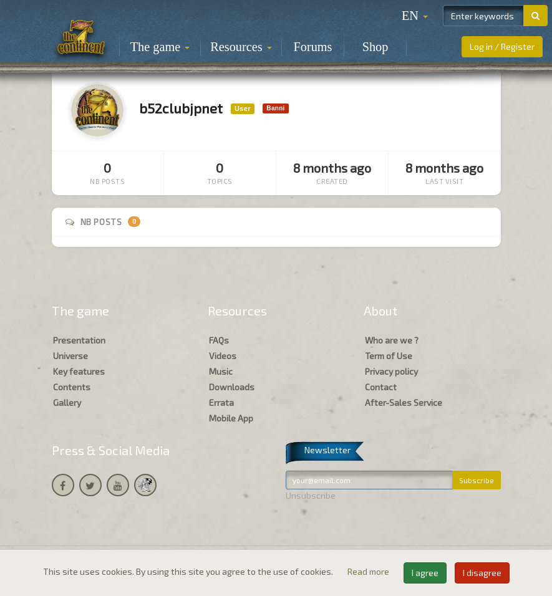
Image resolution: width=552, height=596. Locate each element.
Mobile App (231, 418)
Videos (222, 355)
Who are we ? (392, 340)
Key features (79, 371)
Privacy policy (391, 371)
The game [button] (160, 47)
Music (221, 371)
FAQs (219, 340)
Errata (221, 402)
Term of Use (388, 355)
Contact (381, 387)
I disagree (482, 572)
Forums (313, 47)
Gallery (67, 402)
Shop (375, 47)
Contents (71, 387)
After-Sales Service (403, 402)
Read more (369, 571)
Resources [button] (240, 47)
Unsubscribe (311, 495)
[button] (414, 15)
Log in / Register (502, 46)
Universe (70, 355)
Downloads (231, 387)
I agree (425, 572)
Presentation (79, 340)
